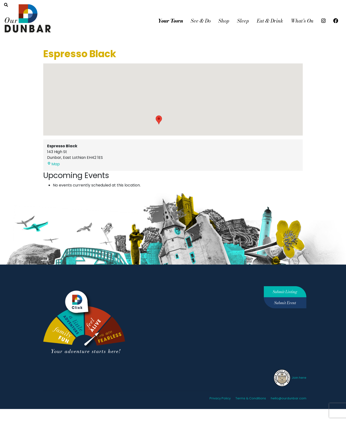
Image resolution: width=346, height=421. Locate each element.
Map (53, 164)
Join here (289, 378)
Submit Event (285, 303)
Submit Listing (285, 292)
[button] (159, 119)
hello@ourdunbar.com (288, 398)
